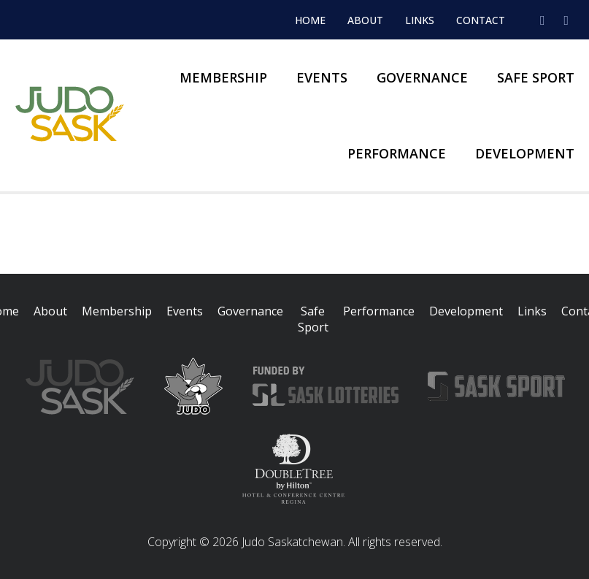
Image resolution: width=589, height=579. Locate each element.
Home (310, 20)
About (365, 20)
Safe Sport (535, 77)
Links (419, 20)
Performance (396, 153)
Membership (223, 77)
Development (524, 153)
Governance (422, 77)
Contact (480, 20)
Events (321, 77)
